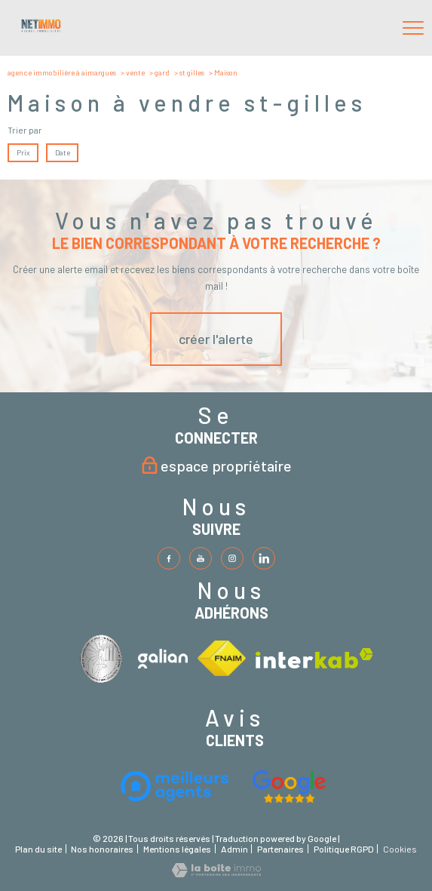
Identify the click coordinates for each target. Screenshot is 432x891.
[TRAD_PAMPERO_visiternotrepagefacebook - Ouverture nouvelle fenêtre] (169, 558)
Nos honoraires (102, 848)
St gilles (191, 72)
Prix (23, 152)
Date (61, 152)
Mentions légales (177, 848)
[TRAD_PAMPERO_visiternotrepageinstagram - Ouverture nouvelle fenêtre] (232, 558)
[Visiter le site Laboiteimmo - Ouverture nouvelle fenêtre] (216, 873)
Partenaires (280, 848)
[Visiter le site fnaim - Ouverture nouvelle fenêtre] (222, 658)
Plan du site (38, 848)
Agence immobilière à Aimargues (62, 72)
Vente (135, 72)
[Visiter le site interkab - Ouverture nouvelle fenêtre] (104, 658)
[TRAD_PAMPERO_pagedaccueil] (41, 29)
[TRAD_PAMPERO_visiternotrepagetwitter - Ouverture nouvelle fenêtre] (200, 558)
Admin (234, 848)
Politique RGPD (344, 848)
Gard (162, 72)
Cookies (400, 849)
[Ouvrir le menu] (413, 28)
